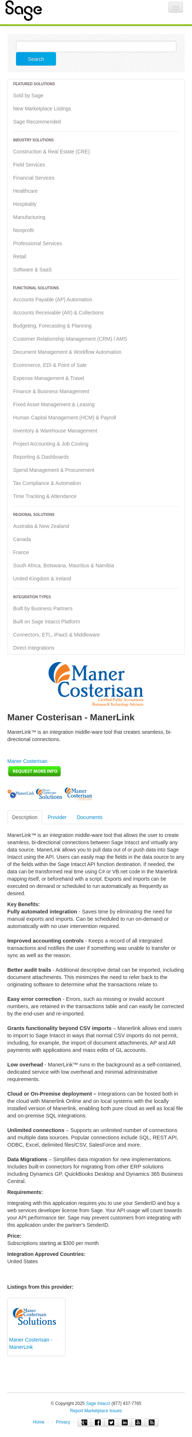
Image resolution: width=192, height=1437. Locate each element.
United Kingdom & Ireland (42, 579)
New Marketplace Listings (42, 108)
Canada (22, 539)
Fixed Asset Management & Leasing (54, 404)
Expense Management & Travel (48, 378)
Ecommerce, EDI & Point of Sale (50, 365)
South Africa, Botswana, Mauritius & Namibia (63, 565)
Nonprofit (23, 230)
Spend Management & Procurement (53, 470)
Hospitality (25, 204)
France (21, 552)
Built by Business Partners (42, 608)
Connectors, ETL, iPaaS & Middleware (56, 635)
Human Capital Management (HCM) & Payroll (64, 417)
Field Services (29, 165)
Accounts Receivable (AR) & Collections (58, 313)
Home (38, 1422)
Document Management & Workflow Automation (67, 352)
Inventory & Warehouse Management (55, 431)
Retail (19, 256)
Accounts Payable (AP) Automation (52, 299)
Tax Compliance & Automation (47, 483)
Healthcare (25, 191)
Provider (57, 817)
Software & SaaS (32, 270)
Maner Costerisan (27, 761)
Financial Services (34, 178)
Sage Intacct (98, 1403)
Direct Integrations (34, 648)
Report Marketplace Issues (96, 1410)
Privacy (63, 1422)
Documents (90, 817)
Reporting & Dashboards (41, 457)
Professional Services (37, 243)
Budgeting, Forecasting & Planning (52, 326)
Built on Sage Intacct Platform (46, 621)
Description (24, 817)
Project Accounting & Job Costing (50, 444)
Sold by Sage (28, 95)
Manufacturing (29, 217)
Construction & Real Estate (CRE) (51, 151)
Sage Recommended (37, 122)
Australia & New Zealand (41, 526)
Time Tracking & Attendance (45, 496)
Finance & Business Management (51, 391)
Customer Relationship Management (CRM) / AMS (70, 339)
